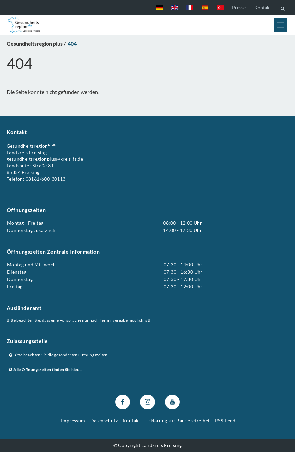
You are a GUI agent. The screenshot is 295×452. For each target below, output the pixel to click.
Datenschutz (104, 420)
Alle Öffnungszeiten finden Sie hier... (45, 369)
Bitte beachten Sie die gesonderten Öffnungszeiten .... (61, 354)
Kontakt (262, 7)
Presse (239, 7)
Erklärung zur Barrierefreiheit (178, 420)
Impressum (73, 420)
